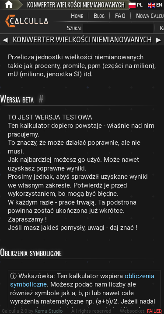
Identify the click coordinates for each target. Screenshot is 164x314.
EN (155, 5)
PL (136, 5)
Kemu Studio (49, 311)
